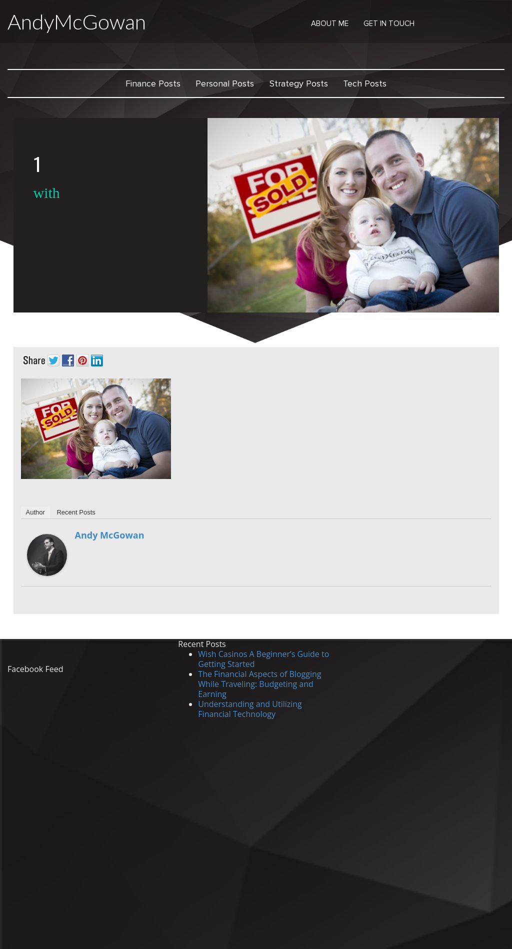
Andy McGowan (109, 535)
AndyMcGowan (77, 21)
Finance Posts (153, 83)
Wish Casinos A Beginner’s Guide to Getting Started (263, 659)
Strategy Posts (299, 83)
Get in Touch (389, 23)
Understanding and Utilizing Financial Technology (250, 709)
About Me (329, 23)
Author (35, 512)
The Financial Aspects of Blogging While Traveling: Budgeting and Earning (259, 684)
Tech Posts (364, 83)
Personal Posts (225, 83)
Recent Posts (75, 512)
